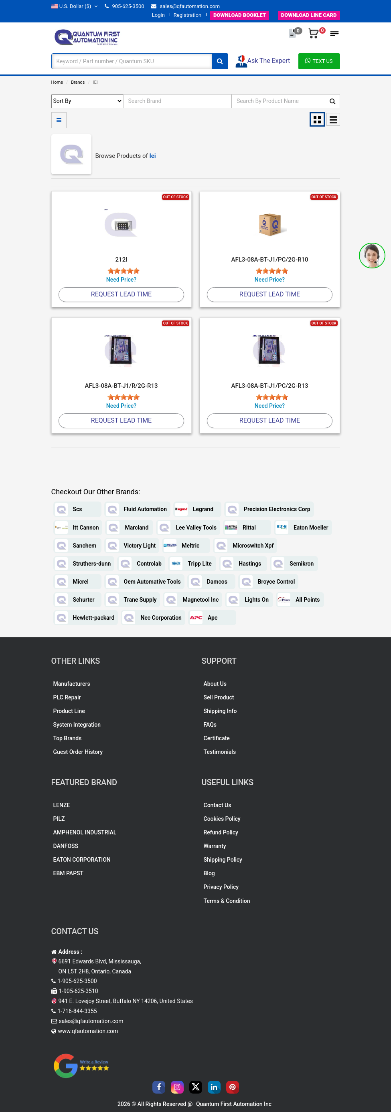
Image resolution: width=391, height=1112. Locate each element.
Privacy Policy (221, 887)
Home (57, 82)
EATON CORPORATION (82, 859)
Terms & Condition (227, 901)
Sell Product (219, 697)
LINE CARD (309, 15)
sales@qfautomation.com (185, 6)
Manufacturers (71, 684)
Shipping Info (220, 711)
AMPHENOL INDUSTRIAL (85, 832)
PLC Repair (67, 697)
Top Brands (67, 738)
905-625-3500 (124, 6)
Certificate (217, 738)
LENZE (61, 805)
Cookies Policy (222, 819)
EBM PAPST (68, 873)
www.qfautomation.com (88, 1031)
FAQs (210, 724)
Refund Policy (221, 832)
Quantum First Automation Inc (233, 1104)
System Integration (77, 724)
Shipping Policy (223, 859)
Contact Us (217, 805)
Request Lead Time (121, 294)
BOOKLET (239, 15)
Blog (209, 873)
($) (74, 6)
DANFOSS (66, 846)
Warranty (215, 846)
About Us (215, 684)
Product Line (69, 711)
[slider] (123, 271)
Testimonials (220, 752)
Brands (78, 82)
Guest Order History (78, 752)
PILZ (59, 819)
